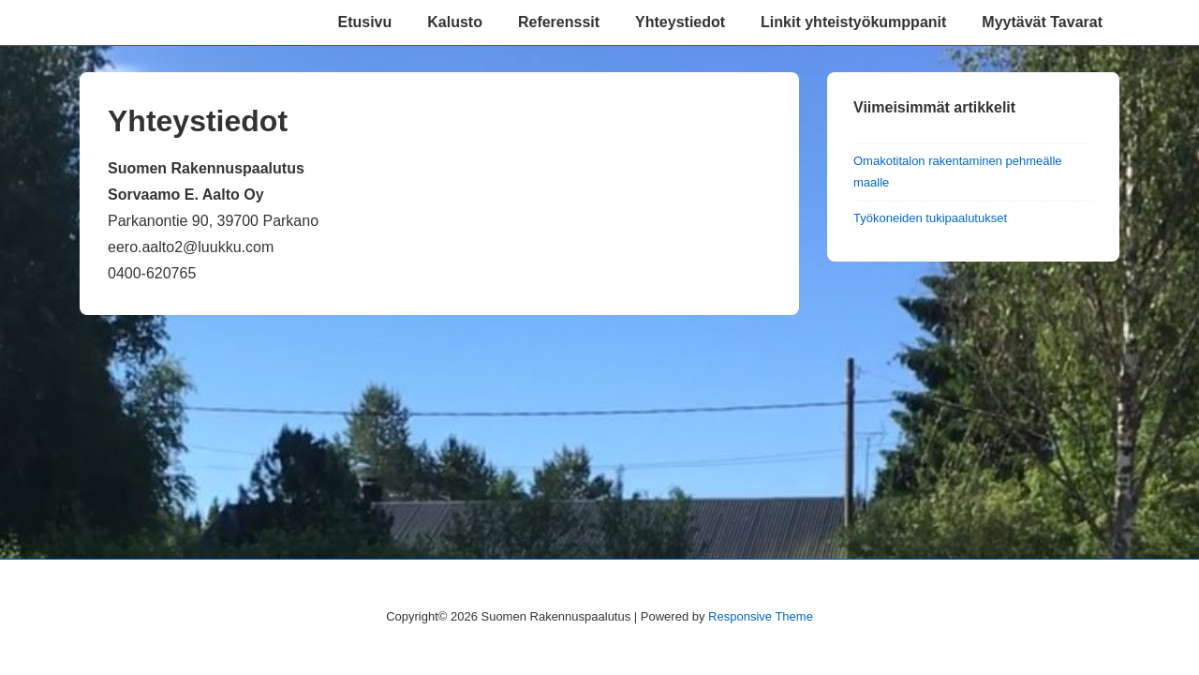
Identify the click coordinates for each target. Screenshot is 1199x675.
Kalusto (454, 22)
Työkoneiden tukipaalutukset (930, 218)
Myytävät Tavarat (1042, 22)
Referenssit (559, 22)
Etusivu (364, 22)
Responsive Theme (760, 616)
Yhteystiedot (680, 22)
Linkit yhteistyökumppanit (853, 22)
